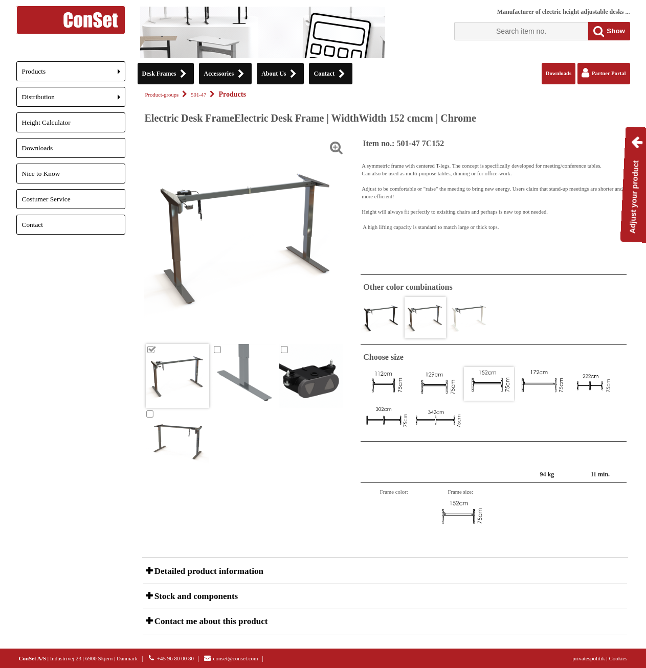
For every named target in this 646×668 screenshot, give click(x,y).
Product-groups (162, 95)
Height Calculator (46, 122)
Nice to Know (41, 173)
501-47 (198, 95)
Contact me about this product (210, 621)
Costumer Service (46, 199)
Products (73, 74)
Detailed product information (207, 571)
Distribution (73, 100)
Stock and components (195, 596)
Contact (32, 224)
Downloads (37, 148)
